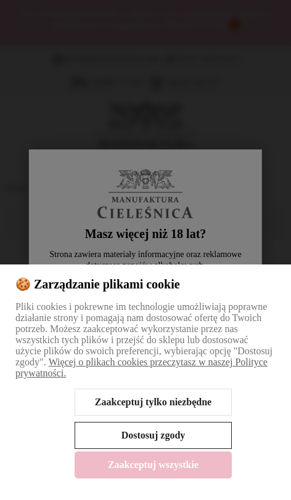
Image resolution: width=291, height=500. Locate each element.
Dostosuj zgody (153, 435)
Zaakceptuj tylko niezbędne (153, 402)
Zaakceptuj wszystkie (153, 464)
